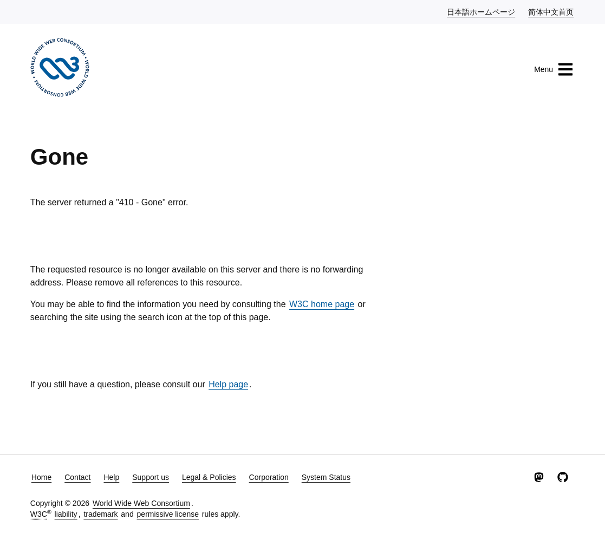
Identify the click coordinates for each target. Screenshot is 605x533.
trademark (100, 514)
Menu (554, 69)
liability (66, 514)
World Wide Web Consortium (141, 503)
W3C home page (321, 304)
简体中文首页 (551, 11)
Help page (228, 384)
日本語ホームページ (481, 11)
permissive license (168, 514)
